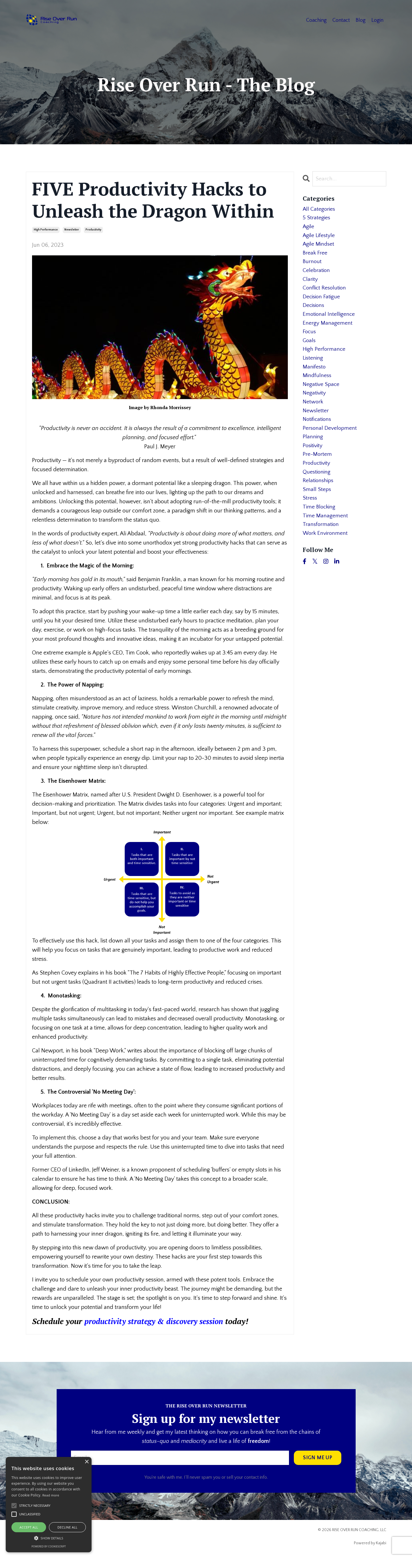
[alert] (49, 1504)
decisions (314, 310)
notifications (318, 429)
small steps (317, 503)
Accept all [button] (28, 1527)
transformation (321, 539)
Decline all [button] (68, 1527)
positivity (313, 457)
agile (309, 228)
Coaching (316, 20)
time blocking (320, 521)
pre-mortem (317, 466)
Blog (361, 20)
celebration (317, 274)
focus (310, 338)
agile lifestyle (319, 237)
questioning (317, 484)
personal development (330, 438)
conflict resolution (325, 292)
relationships (319, 493)
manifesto (314, 374)
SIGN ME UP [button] (317, 1458)
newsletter (71, 229)
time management (325, 530)
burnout (312, 264)
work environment (326, 548)
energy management (327, 329)
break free (315, 255)
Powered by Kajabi (370, 1543)
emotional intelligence (329, 319)
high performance (46, 229)
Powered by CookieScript (48, 1546)
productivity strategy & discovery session (158, 1321)
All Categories (319, 209)
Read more (50, 1495)
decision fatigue (322, 301)
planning (313, 448)
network (313, 411)
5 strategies (317, 219)
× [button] (86, 1462)
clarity (310, 283)
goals (309, 347)
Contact (341, 20)
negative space (321, 393)
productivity (93, 229)
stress (310, 512)
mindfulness (317, 383)
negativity (315, 402)
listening (313, 365)
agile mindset (319, 246)
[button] (48, 1538)
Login (377, 20)
